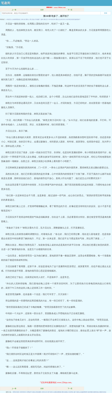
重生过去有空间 (60, 19)
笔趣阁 (5, 3)
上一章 (14, 10)
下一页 (70, 10)
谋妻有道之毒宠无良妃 (99, 392)
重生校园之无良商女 (68, 392)
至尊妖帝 (29, 392)
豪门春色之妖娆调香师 (80, 392)
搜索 (105, 13)
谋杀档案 (90, 392)
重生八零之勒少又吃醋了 (33, 19)
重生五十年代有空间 (49, 19)
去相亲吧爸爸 (16, 19)
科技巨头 (9, 19)
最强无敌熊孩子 (75, 19)
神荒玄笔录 (16, 392)
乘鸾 (69, 19)
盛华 (42, 19)
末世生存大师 (45, 392)
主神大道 (23, 19)
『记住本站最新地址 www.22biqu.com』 (56, 382)
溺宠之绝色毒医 (36, 392)
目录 (42, 10)
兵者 (66, 19)
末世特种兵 (23, 392)
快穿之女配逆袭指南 (56, 392)
